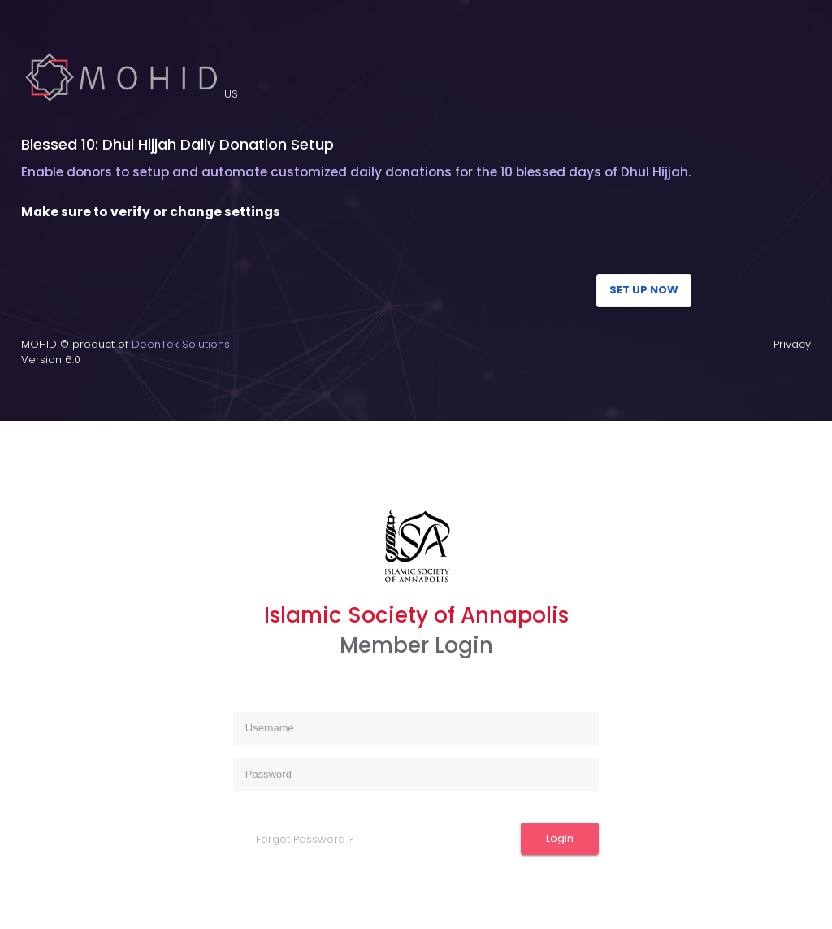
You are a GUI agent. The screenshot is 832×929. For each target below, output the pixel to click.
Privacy (792, 344)
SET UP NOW (643, 289)
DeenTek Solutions (181, 344)
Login (560, 838)
